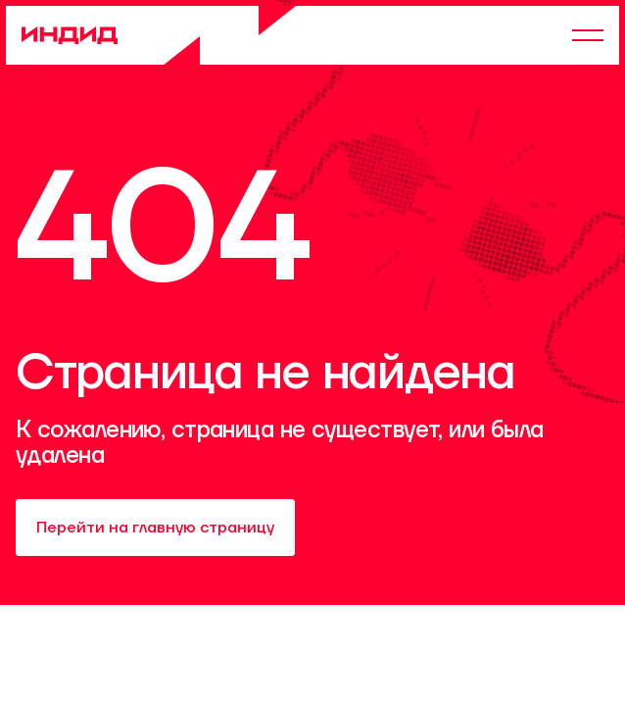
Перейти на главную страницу (155, 527)
